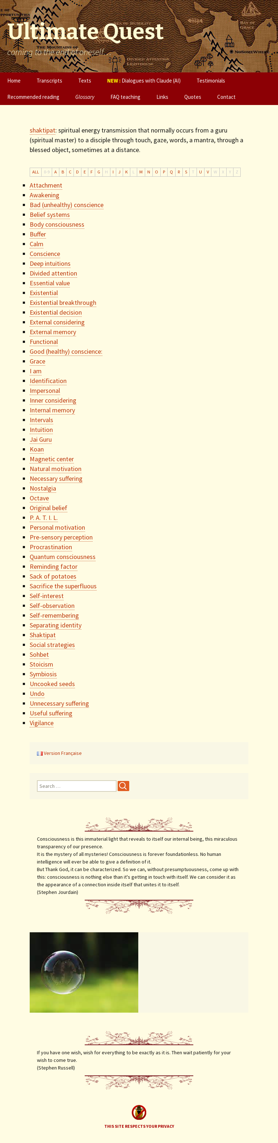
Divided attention (53, 273)
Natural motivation (55, 469)
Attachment (46, 185)
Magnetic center (52, 459)
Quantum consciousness (63, 556)
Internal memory (52, 410)
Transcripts (49, 80)
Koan (37, 449)
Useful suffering (51, 713)
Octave (39, 498)
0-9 (47, 172)
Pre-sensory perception (61, 537)
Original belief (48, 508)
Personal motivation (57, 527)
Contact (226, 96)
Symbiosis (43, 674)
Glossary (84, 96)
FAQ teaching (125, 96)
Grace (37, 361)
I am (36, 371)
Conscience (45, 253)
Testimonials (211, 80)
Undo (37, 693)
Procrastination (51, 547)
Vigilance (42, 723)
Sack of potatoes (53, 576)
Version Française (59, 753)
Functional (44, 341)
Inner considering (53, 400)
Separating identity (55, 625)
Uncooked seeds (52, 684)
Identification (48, 381)
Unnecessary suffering (59, 703)
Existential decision (56, 312)
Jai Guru (41, 439)
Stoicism (41, 664)
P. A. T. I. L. (44, 517)
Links (162, 96)
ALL (35, 172)
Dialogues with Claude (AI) (144, 80)
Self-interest (47, 596)
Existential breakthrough (63, 302)
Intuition (41, 429)
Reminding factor (53, 566)
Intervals (41, 420)
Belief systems (50, 214)
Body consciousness (57, 224)
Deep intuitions (50, 263)
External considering (57, 322)
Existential (44, 293)
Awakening (44, 195)
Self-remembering (54, 615)
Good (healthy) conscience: (66, 351)
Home (14, 80)
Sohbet (39, 654)
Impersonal (45, 390)
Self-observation (52, 605)
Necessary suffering (56, 478)
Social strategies (52, 644)
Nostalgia (43, 488)
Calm (36, 244)
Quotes (192, 96)
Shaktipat (43, 635)
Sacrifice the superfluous (63, 586)
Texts (84, 80)
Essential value (50, 283)
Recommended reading (33, 96)
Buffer (38, 234)
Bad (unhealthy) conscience (67, 205)
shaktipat (42, 130)
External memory (53, 332)
